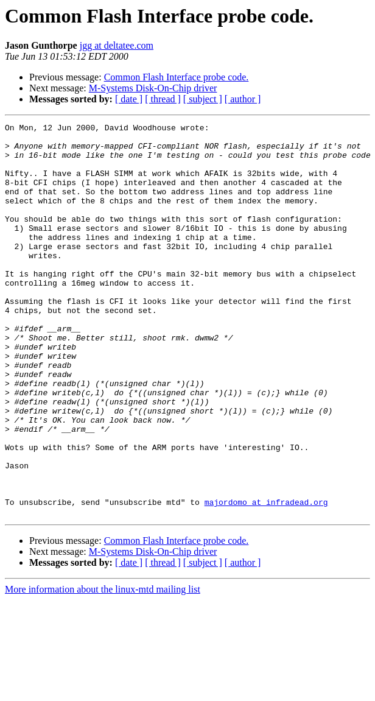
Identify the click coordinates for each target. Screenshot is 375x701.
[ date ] (128, 99)
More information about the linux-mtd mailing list (102, 668)
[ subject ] (202, 99)
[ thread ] (163, 99)
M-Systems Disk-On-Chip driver (153, 88)
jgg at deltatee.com (116, 45)
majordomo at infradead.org (266, 578)
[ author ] (243, 99)
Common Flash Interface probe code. (176, 77)
